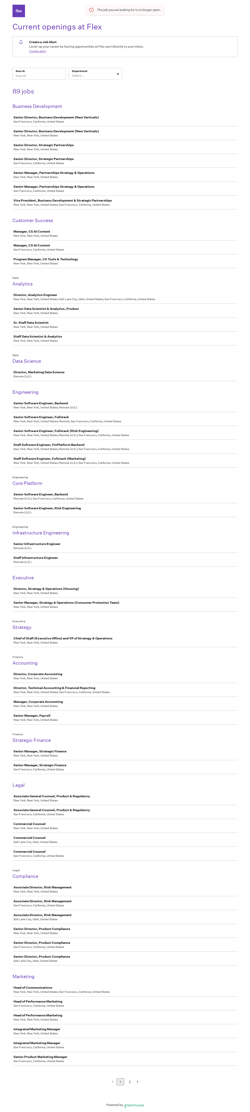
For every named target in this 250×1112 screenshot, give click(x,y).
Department (79, 71)
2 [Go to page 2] (130, 1082)
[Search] (39, 76)
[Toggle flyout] (118, 74)
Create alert (37, 51)
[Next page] (137, 1082)
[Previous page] (112, 1082)
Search (20, 71)
